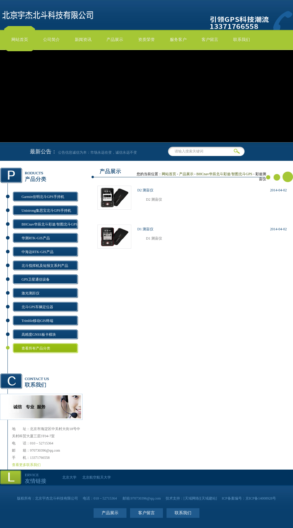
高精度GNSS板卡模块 (39, 334)
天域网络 (192, 498)
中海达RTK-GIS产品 (38, 252)
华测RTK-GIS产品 (36, 238)
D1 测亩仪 (145, 229)
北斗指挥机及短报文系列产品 (45, 266)
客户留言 (210, 39)
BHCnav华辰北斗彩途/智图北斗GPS (49, 224)
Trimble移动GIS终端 (37, 321)
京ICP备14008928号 (260, 498)
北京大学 (69, 477)
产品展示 (114, 39)
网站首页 (19, 39)
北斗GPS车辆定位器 (37, 307)
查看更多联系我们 (26, 465)
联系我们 (241, 39)
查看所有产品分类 (36, 348)
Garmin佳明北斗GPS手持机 (43, 197)
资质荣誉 (146, 39)
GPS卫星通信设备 (36, 279)
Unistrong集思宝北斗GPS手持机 (46, 210)
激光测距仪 (30, 293)
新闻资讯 (83, 39)
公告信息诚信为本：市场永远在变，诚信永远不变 (101, 152)
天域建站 (209, 498)
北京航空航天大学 (96, 477)
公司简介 (51, 39)
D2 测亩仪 (145, 190)
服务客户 (178, 39)
